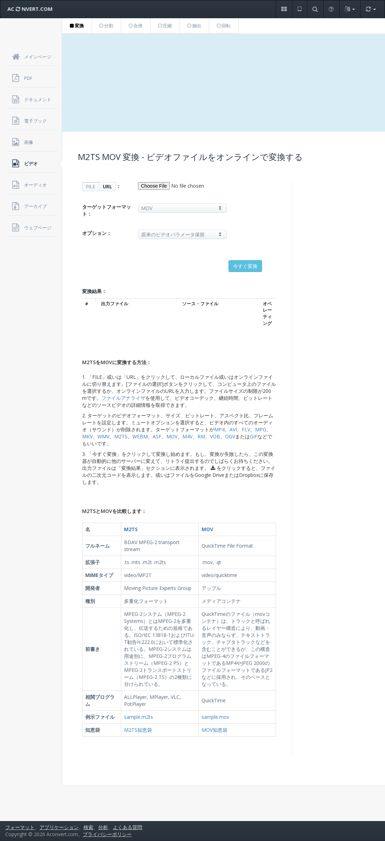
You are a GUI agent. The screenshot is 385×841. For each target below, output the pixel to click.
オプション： (96, 233)
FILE (90, 186)
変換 (77, 25)
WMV (103, 436)
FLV (246, 429)
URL (107, 186)
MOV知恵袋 (214, 730)
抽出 (194, 25)
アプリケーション (59, 827)
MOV (171, 436)
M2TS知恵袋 (138, 730)
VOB (215, 436)
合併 (136, 25)
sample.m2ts (138, 717)
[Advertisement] (223, 83)
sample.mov (215, 717)
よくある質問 (127, 827)
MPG (260, 429)
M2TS (121, 436)
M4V (187, 436)
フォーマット (20, 827)
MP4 (219, 429)
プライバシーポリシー (107, 834)
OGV (230, 436)
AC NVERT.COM (30, 8)
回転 (224, 25)
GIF (253, 436)
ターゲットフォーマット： (106, 210)
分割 (106, 25)
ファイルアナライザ (123, 398)
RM (201, 436)
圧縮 (165, 25)
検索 (88, 827)
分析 (103, 827)
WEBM (140, 436)
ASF (157, 436)
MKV (87, 436)
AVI (233, 429)
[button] (284, 9)
